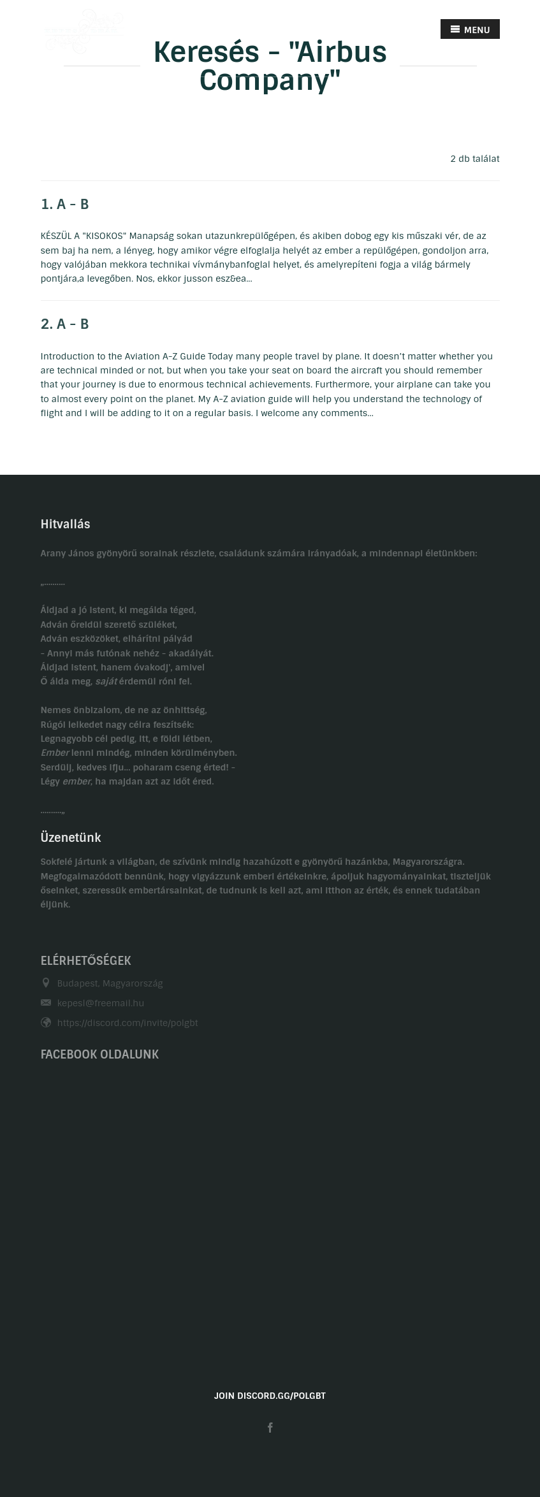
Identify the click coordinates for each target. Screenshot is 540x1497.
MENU (470, 30)
